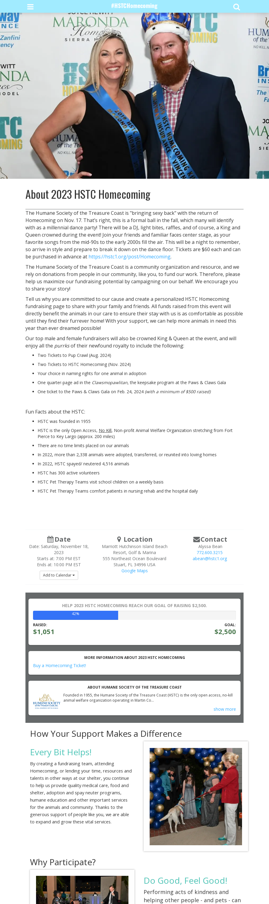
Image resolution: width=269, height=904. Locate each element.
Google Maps (134, 570)
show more (225, 709)
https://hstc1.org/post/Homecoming (129, 256)
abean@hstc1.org (210, 558)
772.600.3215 (210, 552)
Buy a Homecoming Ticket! (59, 665)
